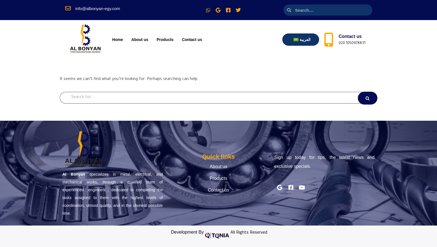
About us (139, 39)
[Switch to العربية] (302, 39)
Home (117, 39)
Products (165, 39)
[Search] (218, 98)
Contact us (192, 39)
